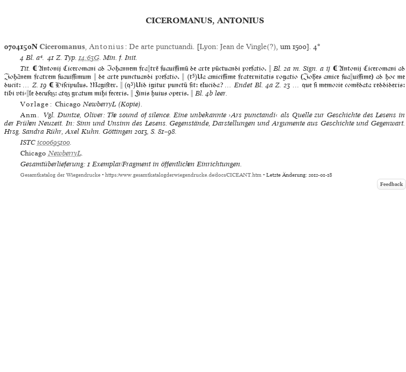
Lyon (207, 46)
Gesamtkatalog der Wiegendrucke (60, 175)
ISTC (27, 142)
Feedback (391, 184)
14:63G (89, 57)
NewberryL (64, 153)
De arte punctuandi (161, 46)
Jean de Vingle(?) (248, 46)
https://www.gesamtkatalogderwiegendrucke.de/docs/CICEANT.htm (183, 175)
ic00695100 (53, 142)
